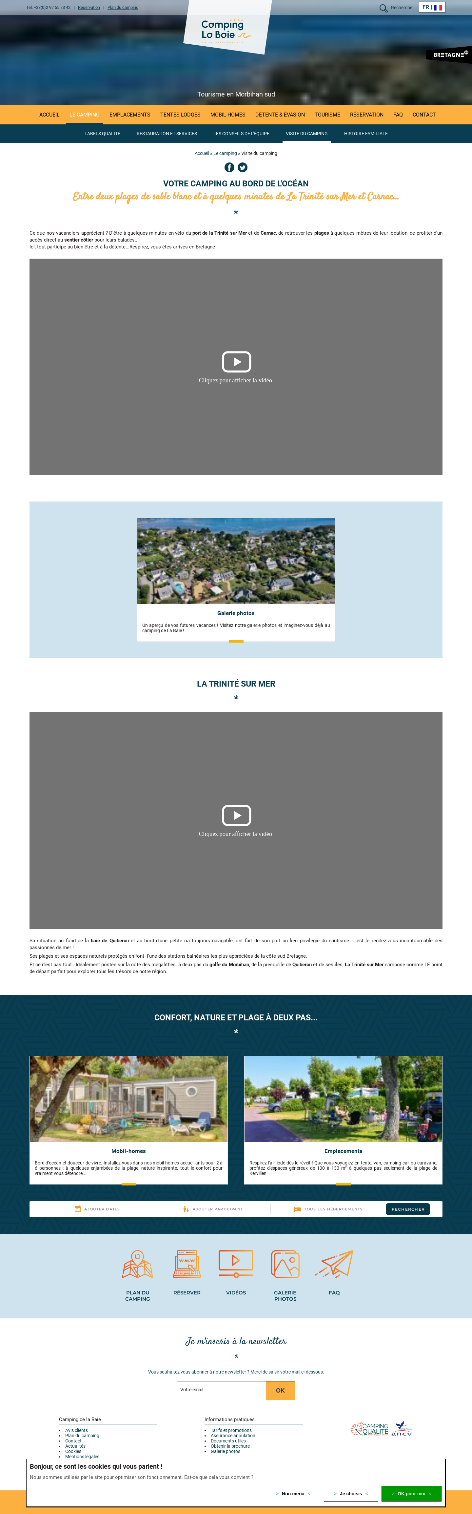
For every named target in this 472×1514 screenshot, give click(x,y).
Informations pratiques (230, 1419)
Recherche (401, 7)
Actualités (75, 1446)
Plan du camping (82, 1435)
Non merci (293, 1493)
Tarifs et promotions (231, 1430)
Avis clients (76, 1430)
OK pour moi (411, 1493)
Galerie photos (225, 1451)
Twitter (242, 167)
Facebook (229, 167)
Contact (73, 1440)
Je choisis (351, 1493)
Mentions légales (82, 1456)
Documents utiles (228, 1440)
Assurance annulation (233, 1435)
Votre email (191, 1389)
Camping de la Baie (80, 1419)
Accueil (202, 153)
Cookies (73, 1451)
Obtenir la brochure (230, 1446)
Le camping (225, 153)
